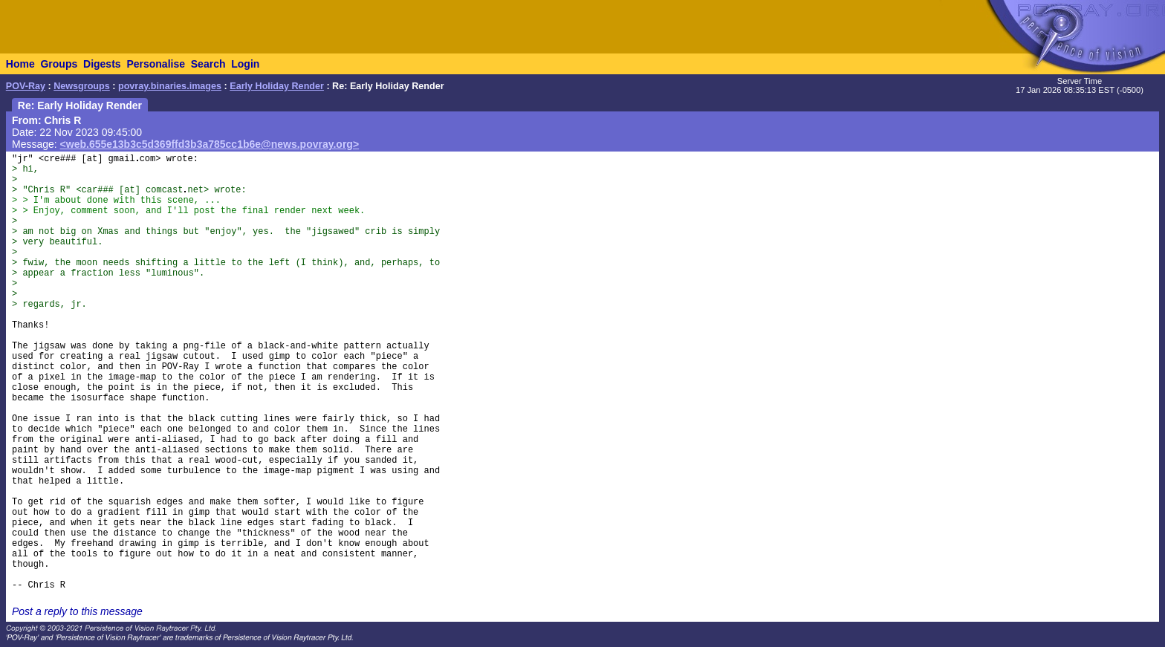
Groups (58, 64)
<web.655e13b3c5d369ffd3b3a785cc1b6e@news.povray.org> (210, 144)
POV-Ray (25, 86)
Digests (102, 64)
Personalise (155, 64)
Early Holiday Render (277, 86)
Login (245, 64)
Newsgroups (81, 86)
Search (208, 64)
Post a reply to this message (77, 611)
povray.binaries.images (169, 86)
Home (20, 64)
